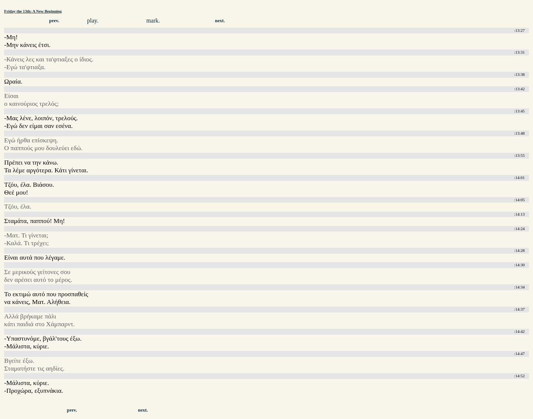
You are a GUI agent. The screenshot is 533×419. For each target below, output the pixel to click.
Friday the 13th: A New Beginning (33, 11)
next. (220, 20)
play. (92, 20)
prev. (54, 20)
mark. (153, 20)
